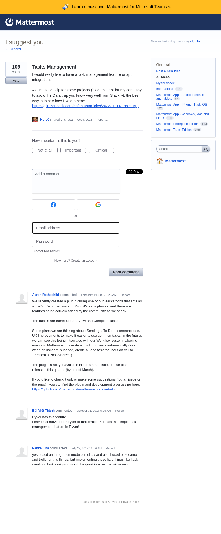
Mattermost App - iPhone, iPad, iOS (181, 104)
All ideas (163, 77)
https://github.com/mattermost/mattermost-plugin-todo (73, 389)
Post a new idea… (170, 71)
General (163, 65)
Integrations (164, 89)
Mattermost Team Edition (174, 130)
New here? (75, 261)
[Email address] (75, 228)
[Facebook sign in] (53, 204)
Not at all (48, 150)
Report (125, 294)
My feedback (165, 83)
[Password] (75, 241)
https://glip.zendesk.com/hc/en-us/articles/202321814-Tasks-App (85, 106)
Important (75, 150)
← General (13, 49)
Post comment (126, 272)
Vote (16, 80)
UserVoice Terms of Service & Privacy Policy (111, 501)
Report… (102, 119)
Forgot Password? (47, 251)
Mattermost (175, 161)
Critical (104, 150)
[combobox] (180, 149)
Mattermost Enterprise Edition (178, 124)
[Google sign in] (98, 204)
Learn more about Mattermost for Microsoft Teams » (121, 7)
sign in (195, 41)
